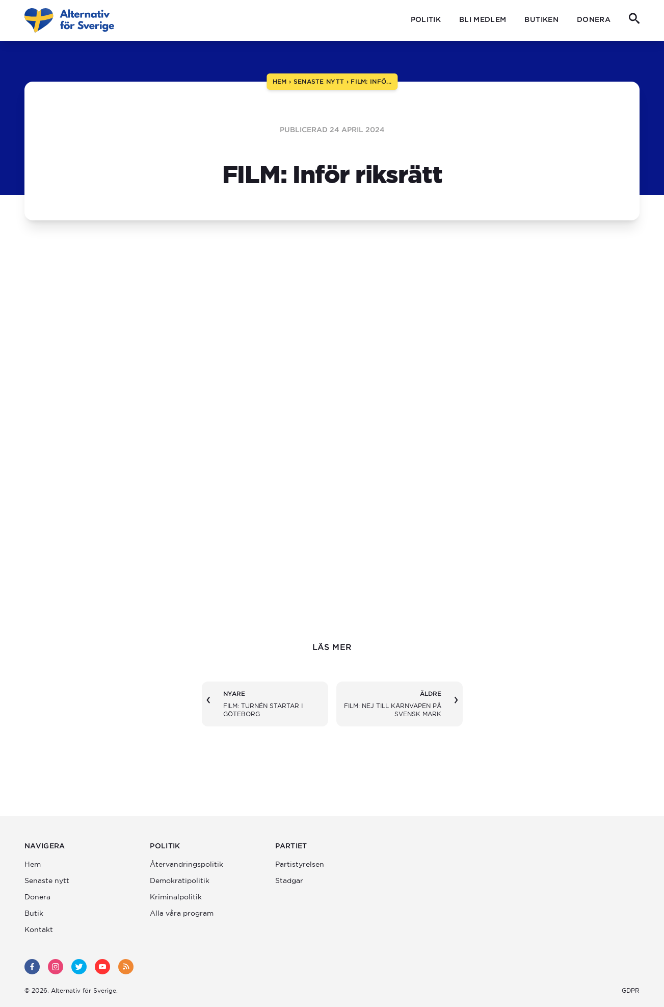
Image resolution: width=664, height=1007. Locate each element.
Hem (32, 864)
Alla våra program (182, 913)
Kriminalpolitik (176, 897)
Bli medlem (483, 19)
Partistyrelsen (299, 864)
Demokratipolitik (179, 880)
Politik (426, 19)
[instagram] (55, 966)
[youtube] (102, 966)
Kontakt (38, 929)
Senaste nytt (46, 880)
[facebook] (32, 966)
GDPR (631, 990)
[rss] (126, 966)
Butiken (541, 19)
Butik (33, 913)
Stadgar (289, 880)
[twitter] (79, 966)
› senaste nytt (315, 81)
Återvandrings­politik (186, 864)
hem (280, 81)
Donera (593, 19)
